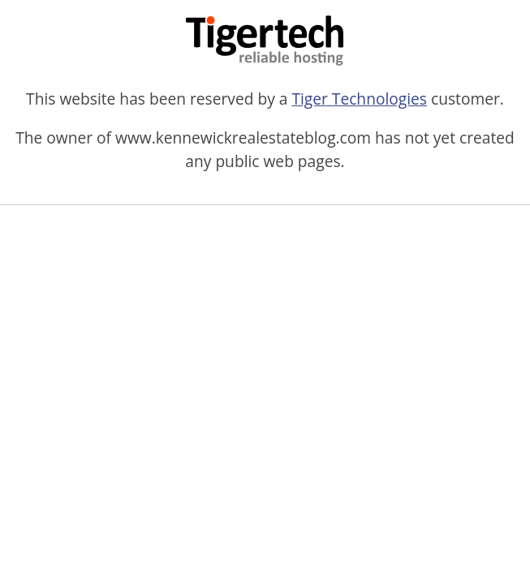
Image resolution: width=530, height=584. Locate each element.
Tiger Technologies (359, 99)
